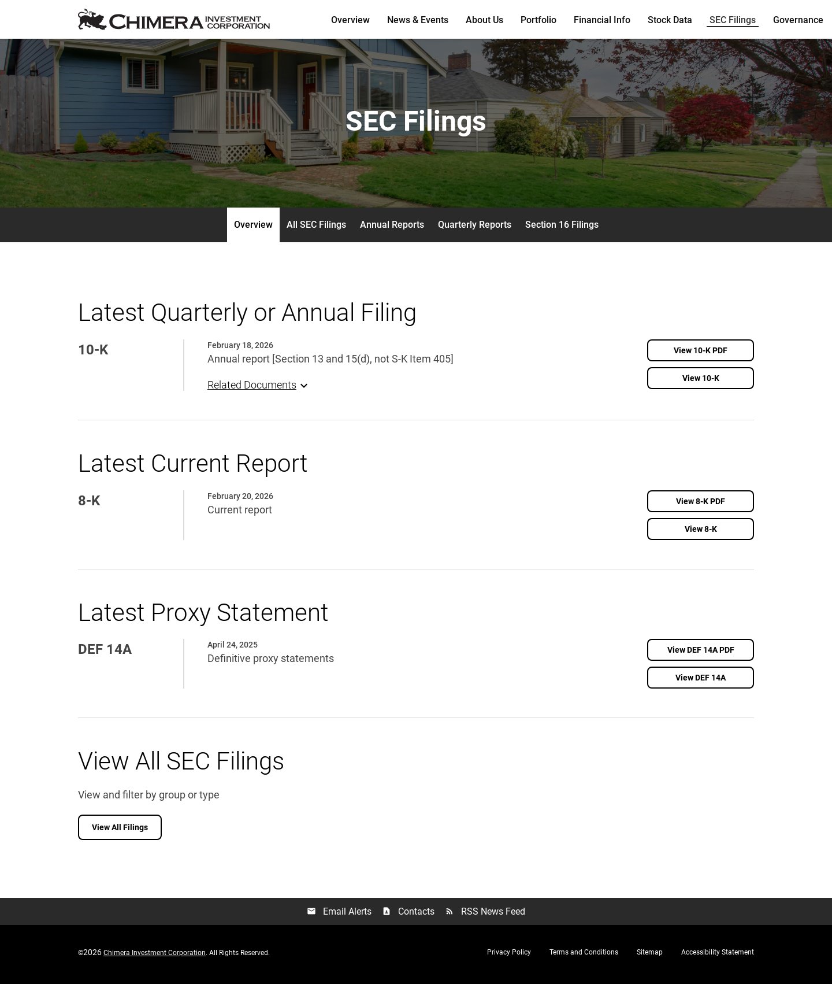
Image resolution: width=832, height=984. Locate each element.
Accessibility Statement (717, 956)
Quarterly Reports (474, 229)
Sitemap (650, 956)
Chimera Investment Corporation (154, 957)
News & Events (417, 19)
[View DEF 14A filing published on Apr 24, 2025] (700, 682)
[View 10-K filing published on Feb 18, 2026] (700, 382)
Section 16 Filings (562, 229)
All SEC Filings (316, 229)
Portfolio (538, 19)
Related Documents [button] (259, 389)
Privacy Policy (509, 956)
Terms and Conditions (583, 956)
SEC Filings (733, 19)
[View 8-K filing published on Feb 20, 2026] (700, 533)
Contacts (408, 916)
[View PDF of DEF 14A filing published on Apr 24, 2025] (700, 654)
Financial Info (602, 19)
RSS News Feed (485, 916)
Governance (798, 19)
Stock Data (670, 19)
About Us (484, 19)
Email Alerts (339, 916)
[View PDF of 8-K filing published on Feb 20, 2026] (700, 505)
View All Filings (120, 832)
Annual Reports (392, 229)
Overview (350, 19)
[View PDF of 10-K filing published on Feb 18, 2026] (700, 354)
